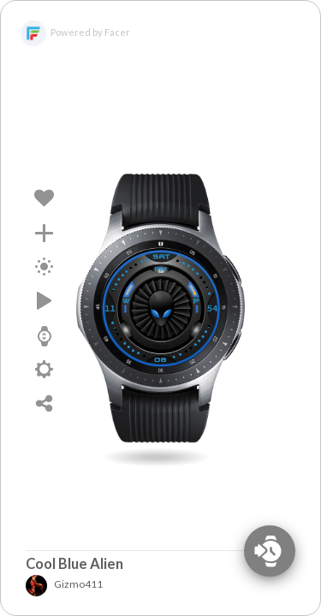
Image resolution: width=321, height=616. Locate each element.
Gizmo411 (65, 584)
